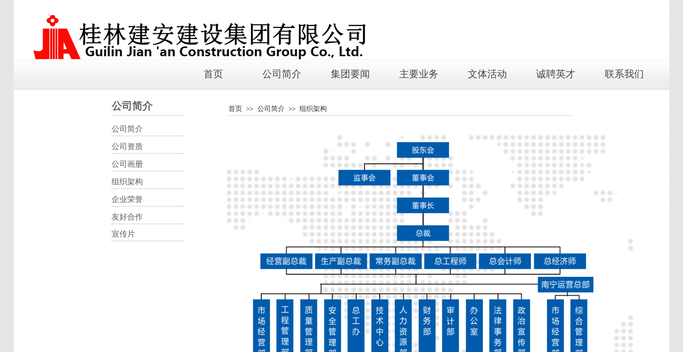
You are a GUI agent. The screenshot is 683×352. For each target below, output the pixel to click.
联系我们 (624, 73)
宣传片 (123, 234)
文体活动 (487, 73)
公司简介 (281, 73)
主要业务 (418, 73)
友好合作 (127, 217)
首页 (213, 73)
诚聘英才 (555, 73)
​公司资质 (127, 146)
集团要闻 (350, 73)
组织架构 (313, 108)
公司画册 (127, 164)
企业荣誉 (127, 199)
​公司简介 (127, 129)
